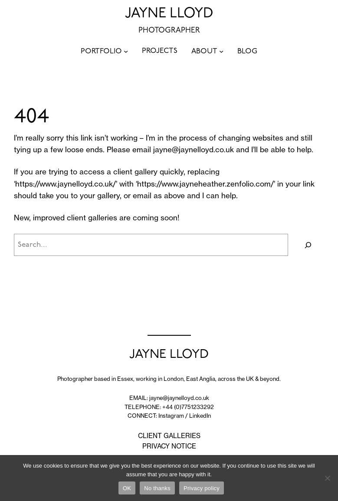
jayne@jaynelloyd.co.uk (193, 149)
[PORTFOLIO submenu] (126, 51)
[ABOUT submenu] (221, 51)
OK (127, 488)
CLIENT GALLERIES (169, 436)
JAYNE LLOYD (169, 14)
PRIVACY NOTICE (169, 446)
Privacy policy (202, 488)
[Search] (308, 245)
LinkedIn (200, 415)
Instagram (171, 415)
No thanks (157, 488)
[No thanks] (327, 478)
